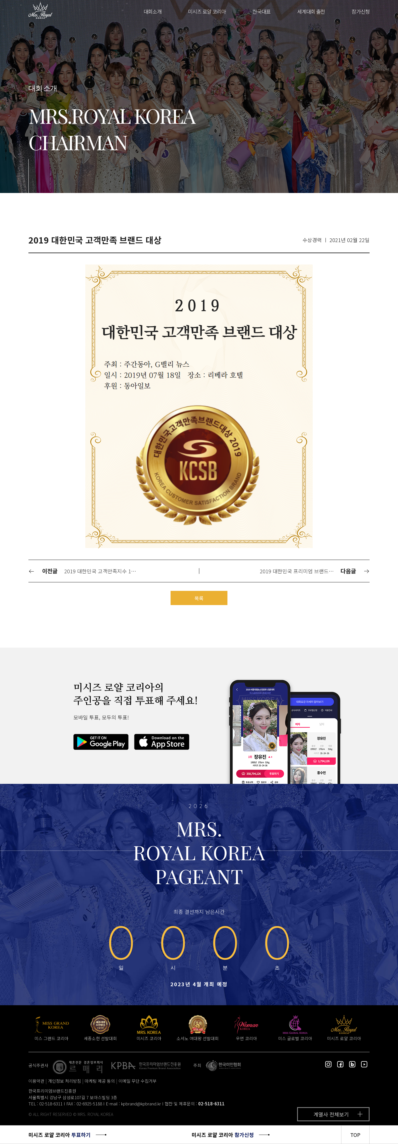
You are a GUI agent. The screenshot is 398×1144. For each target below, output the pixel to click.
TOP (355, 1134)
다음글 (355, 571)
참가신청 (361, 11)
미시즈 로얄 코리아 (207, 11)
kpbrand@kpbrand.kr (141, 1104)
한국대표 (261, 11)
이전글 (42, 571)
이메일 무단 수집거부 (138, 1081)
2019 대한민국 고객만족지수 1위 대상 (104, 571)
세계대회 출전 (311, 11)
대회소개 (152, 11)
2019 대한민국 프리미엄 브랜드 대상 (299, 571)
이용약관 (36, 1081)
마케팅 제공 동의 (100, 1081)
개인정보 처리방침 (64, 1081)
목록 (199, 598)
